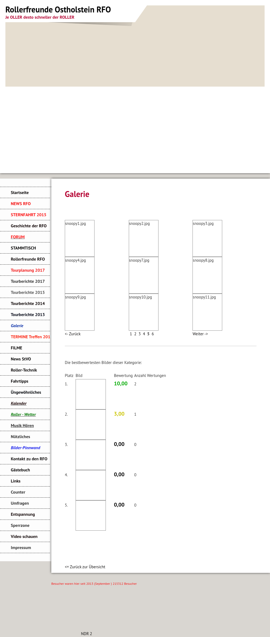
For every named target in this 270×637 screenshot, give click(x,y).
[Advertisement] (135, 127)
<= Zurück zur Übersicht (85, 566)
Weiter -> (200, 333)
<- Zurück (72, 333)
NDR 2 (86, 633)
